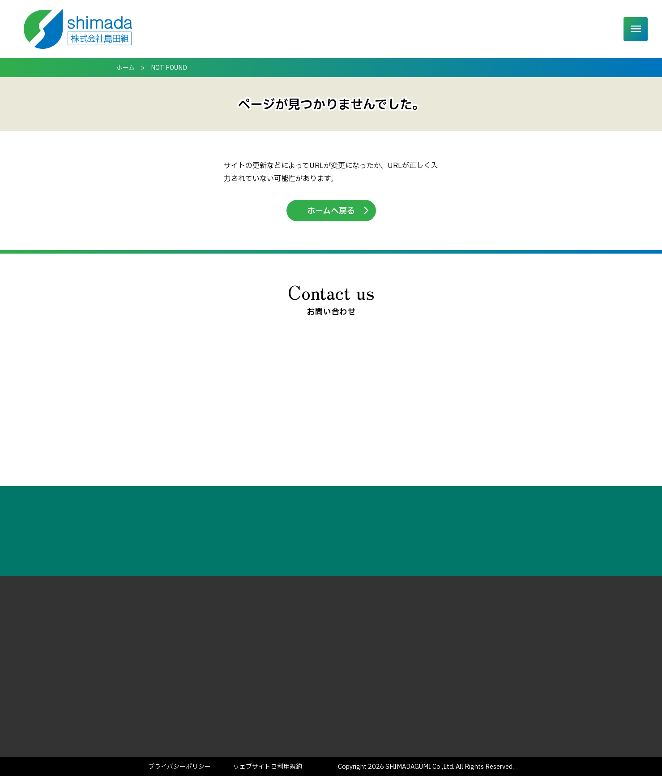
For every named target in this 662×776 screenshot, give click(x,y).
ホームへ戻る (331, 211)
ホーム (288, 29)
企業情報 (489, 29)
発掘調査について (387, 29)
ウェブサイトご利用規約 (267, 767)
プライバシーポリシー (179, 767)
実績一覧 (445, 29)
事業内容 (329, 29)
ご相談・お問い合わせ (570, 29)
